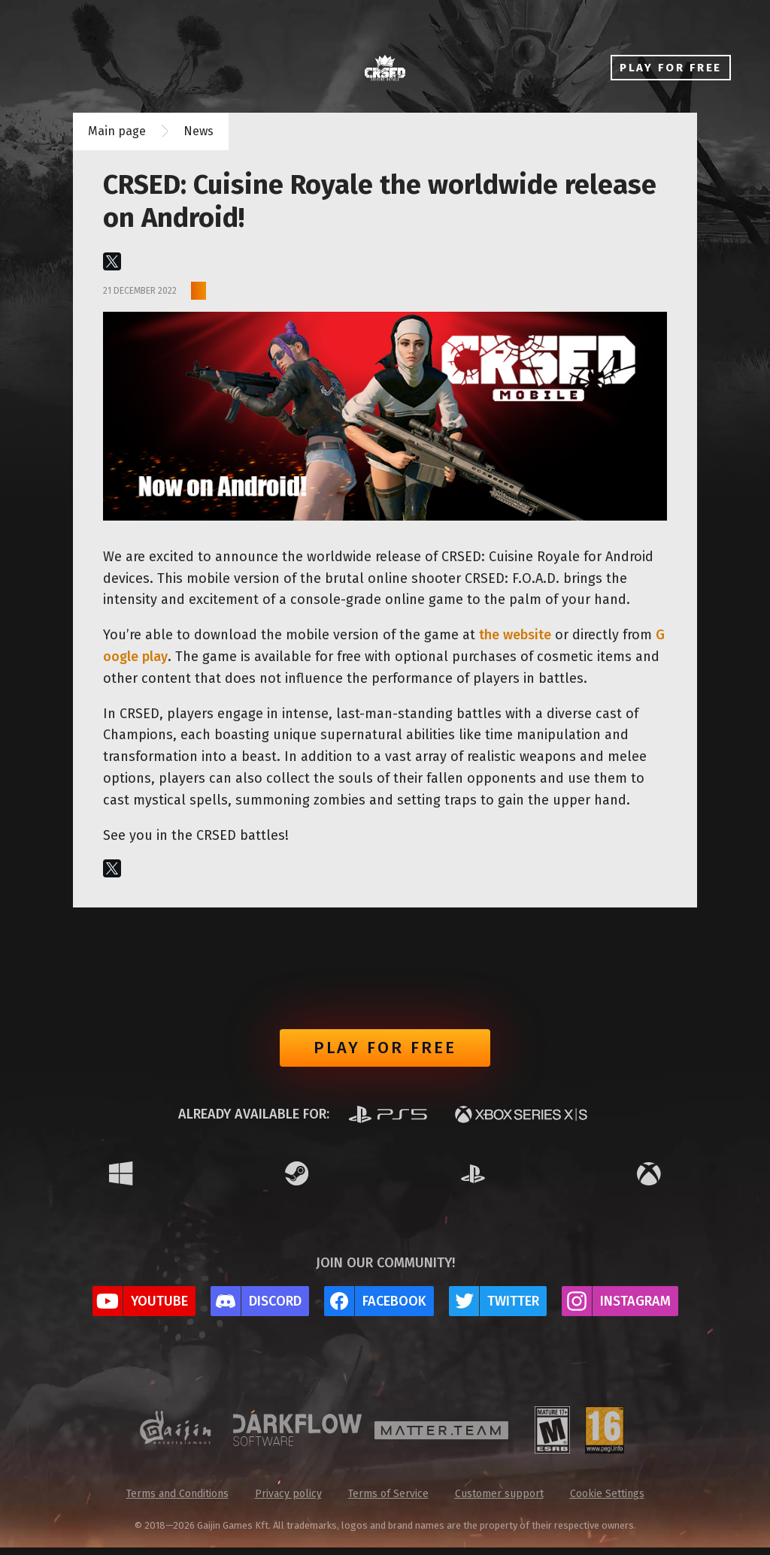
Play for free (385, 1052)
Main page (117, 131)
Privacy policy (288, 1501)
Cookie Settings (607, 1501)
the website (515, 635)
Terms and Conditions (177, 1501)
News (198, 131)
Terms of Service (388, 1501)
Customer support (499, 1501)
